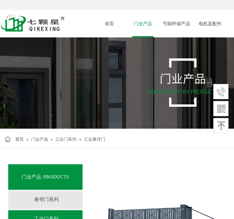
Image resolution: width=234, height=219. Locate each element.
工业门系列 (65, 139)
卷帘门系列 (46, 199)
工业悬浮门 (94, 139)
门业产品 (143, 23)
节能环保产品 (176, 23)
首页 (109, 23)
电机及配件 (210, 23)
